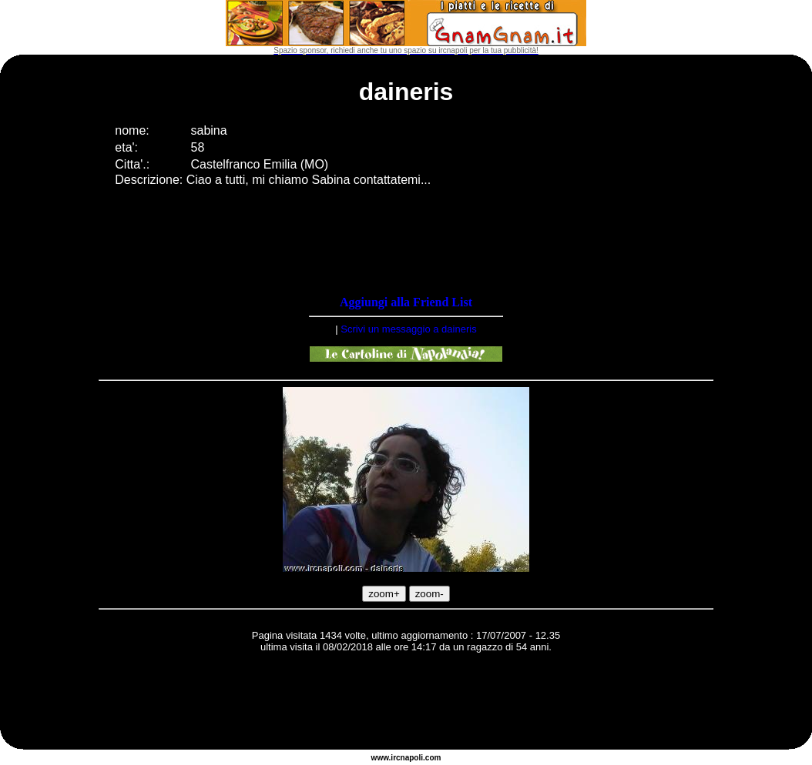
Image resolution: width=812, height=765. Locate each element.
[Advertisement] (406, 703)
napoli (412, 757)
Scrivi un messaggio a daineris (408, 329)
